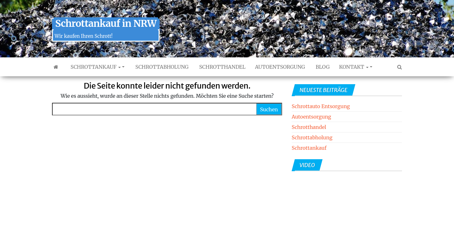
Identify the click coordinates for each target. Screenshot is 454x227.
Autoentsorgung (280, 67)
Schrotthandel (222, 67)
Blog (321, 67)
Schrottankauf (95, 67)
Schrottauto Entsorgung (321, 106)
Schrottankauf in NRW (105, 23)
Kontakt (353, 67)
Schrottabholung (161, 67)
